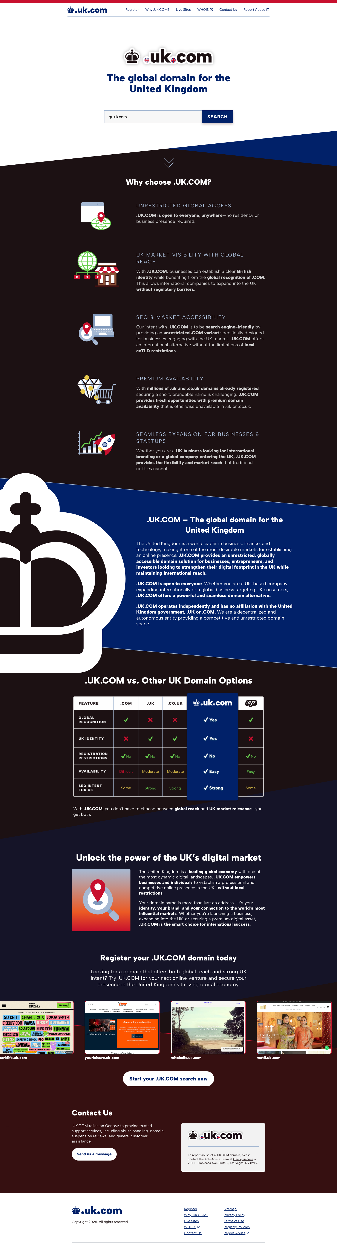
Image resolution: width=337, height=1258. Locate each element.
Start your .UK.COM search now (168, 1079)
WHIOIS (190, 1227)
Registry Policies (237, 1227)
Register (132, 10)
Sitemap (230, 1209)
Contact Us (228, 10)
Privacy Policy (234, 1215)
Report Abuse (254, 10)
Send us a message (94, 1154)
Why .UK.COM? (157, 10)
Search (217, 116)
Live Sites (183, 10)
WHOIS (203, 10)
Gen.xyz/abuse (243, 1159)
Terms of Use (234, 1221)
